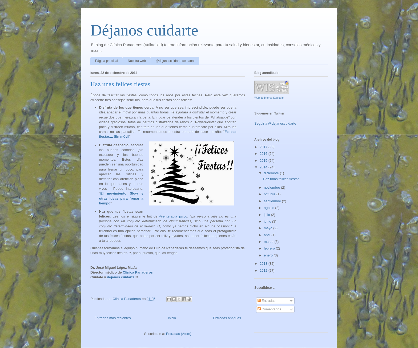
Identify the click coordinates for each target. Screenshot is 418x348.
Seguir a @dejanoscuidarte (275, 123)
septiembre (273, 201)
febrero (270, 248)
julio (267, 215)
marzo (269, 242)
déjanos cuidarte (120, 277)
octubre (270, 194)
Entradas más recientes (112, 318)
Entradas (267, 301)
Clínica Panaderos (138, 272)
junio (268, 221)
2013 (264, 264)
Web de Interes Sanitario (269, 97)
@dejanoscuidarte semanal (175, 61)
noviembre (272, 187)
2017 (264, 147)
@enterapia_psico (173, 216)
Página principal (106, 61)
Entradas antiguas (227, 318)
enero (269, 255)
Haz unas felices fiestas (120, 84)
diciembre (272, 173)
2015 (264, 161)
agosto (269, 208)
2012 (264, 270)
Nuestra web (137, 61)
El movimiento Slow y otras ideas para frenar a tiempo (121, 198)
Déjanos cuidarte (144, 30)
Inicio (172, 318)
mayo (268, 228)
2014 (264, 167)
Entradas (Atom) (178, 334)
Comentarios (269, 309)
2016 (264, 154)
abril (267, 235)
